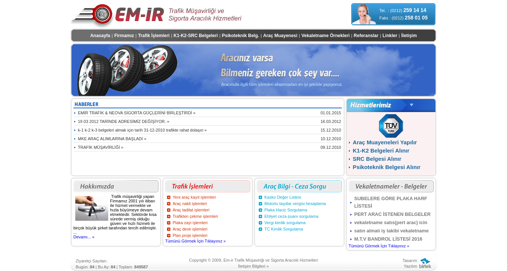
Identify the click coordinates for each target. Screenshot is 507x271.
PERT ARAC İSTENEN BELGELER (392, 214)
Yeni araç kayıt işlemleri (194, 197)
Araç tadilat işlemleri (191, 210)
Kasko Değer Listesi (282, 197)
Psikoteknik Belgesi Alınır (387, 167)
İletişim (409, 35)
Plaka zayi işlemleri (190, 222)
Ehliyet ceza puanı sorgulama (291, 216)
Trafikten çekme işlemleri (195, 216)
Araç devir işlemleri (190, 229)
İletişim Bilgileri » (253, 266)
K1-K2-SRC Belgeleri (196, 35)
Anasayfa (100, 35)
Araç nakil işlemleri (190, 203)
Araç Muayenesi (280, 35)
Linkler (390, 35)
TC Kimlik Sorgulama (283, 229)
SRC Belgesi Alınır (377, 159)
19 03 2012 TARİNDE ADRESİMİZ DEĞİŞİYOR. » (209, 121)
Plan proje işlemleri (190, 235)
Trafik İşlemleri (154, 35)
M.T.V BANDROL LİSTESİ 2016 (388, 239)
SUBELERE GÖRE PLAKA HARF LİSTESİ (390, 202)
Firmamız (124, 35)
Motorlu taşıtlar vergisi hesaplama (295, 203)
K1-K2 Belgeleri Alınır (381, 151)
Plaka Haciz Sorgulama (285, 210)
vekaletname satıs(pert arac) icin (390, 222)
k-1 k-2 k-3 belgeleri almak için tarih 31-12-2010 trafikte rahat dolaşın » (209, 130)
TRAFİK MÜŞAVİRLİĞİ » (209, 147)
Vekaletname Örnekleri (325, 35)
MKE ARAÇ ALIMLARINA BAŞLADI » (209, 138)
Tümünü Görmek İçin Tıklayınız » (195, 241)
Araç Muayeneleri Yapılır (385, 142)
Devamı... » (83, 237)
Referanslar (366, 35)
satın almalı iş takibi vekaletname (391, 231)
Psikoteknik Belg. (240, 35)
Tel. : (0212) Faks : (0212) (403, 14)
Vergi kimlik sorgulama (285, 222)
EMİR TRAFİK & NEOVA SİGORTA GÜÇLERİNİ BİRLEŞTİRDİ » (209, 113)
